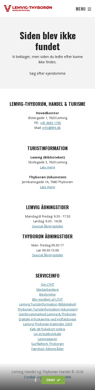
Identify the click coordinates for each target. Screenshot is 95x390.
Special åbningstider (47, 226)
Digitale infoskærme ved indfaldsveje (47, 319)
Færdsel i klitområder (47, 348)
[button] (35, 380)
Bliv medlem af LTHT (47, 299)
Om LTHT (47, 284)
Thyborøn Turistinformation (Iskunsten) (47, 309)
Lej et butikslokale (47, 333)
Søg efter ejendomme (47, 73)
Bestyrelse (47, 294)
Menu (83, 9)
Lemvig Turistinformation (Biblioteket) (47, 304)
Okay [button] (53, 380)
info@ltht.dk (51, 127)
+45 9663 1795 (50, 123)
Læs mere (47, 167)
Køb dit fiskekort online (47, 329)
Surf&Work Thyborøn (47, 343)
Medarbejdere (47, 289)
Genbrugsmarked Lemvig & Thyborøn (47, 314)
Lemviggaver (47, 339)
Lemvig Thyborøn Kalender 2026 (47, 324)
